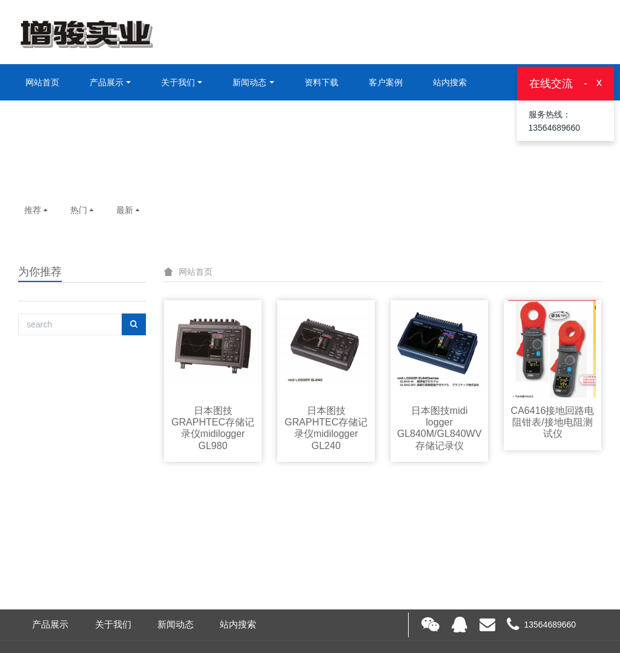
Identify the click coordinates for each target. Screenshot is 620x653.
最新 (129, 210)
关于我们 (178, 82)
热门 (83, 210)
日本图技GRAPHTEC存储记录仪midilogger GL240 (326, 428)
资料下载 (321, 82)
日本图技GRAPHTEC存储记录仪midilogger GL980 (212, 428)
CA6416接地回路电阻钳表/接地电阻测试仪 (553, 422)
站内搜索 (450, 82)
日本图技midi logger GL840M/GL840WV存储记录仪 (439, 428)
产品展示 (107, 82)
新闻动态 (249, 82)
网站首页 (42, 82)
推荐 (37, 210)
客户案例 (386, 82)
